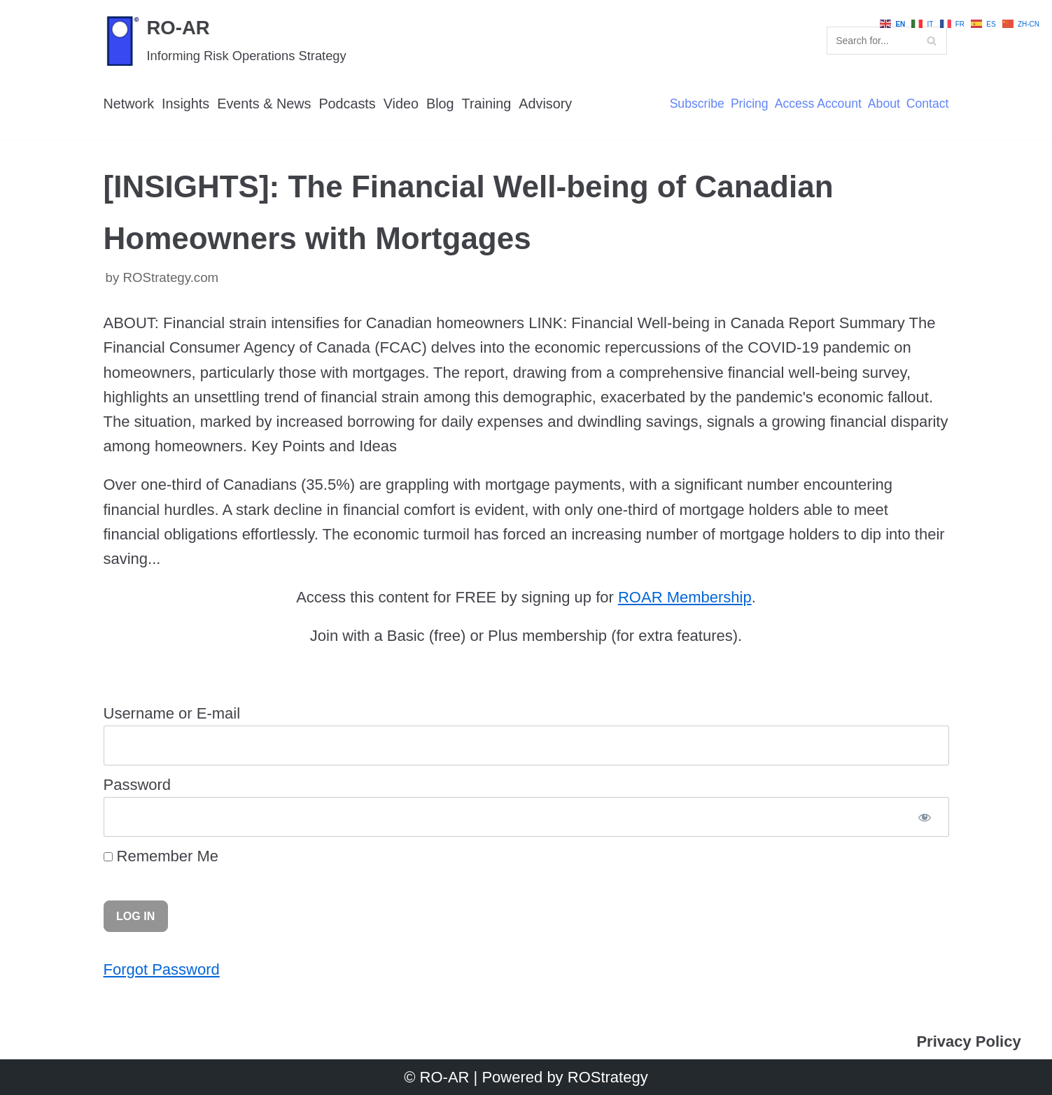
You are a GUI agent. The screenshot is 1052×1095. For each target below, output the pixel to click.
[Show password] (924, 817)
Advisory (545, 103)
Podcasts (346, 103)
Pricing (750, 104)
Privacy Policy (968, 1041)
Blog (440, 103)
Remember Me (161, 856)
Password (137, 784)
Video (401, 103)
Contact (927, 104)
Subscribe (697, 104)
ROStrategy (608, 1077)
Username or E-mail (172, 713)
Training (487, 103)
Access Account (818, 104)
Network (129, 103)
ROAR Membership (685, 597)
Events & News (264, 103)
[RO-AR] (225, 40)
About (884, 104)
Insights (185, 103)
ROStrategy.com (170, 277)
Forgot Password (162, 969)
